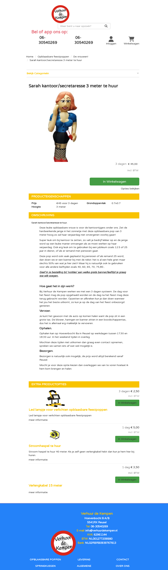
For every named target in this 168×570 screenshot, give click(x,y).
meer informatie (38, 385)
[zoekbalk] (113, 20)
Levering (84, 519)
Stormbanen (45, 531)
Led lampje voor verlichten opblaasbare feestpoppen (68, 376)
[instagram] (91, 547)
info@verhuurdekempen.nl (101, 492)
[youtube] (84, 547)
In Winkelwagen (122, 108)
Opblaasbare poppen (45, 519)
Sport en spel (45, 537)
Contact (122, 519)
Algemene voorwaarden (84, 525)
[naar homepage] (55, 14)
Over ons (122, 525)
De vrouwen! (80, 50)
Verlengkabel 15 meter (45, 451)
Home (29, 50)
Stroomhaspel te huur (45, 412)
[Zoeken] (135, 20)
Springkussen (45, 525)
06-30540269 (99, 489)
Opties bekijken (130, 115)
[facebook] (77, 547)
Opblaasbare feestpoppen (53, 50)
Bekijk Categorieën (82, 67)
